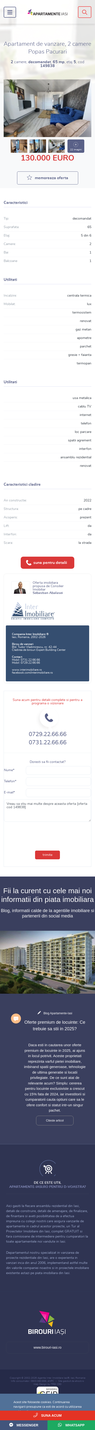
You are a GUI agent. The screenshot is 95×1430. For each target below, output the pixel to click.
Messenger (23, 1424)
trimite (47, 855)
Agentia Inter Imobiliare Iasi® (53, 1378)
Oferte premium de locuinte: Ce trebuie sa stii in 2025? (54, 1025)
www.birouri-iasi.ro (47, 1347)
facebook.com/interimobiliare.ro (32, 672)
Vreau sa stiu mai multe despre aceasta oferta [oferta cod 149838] (47, 811)
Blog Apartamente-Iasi (57, 1013)
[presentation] (36, 833)
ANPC (51, 1381)
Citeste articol (55, 1120)
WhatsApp (71, 1424)
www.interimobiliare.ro (27, 669)
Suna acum (47, 1415)
